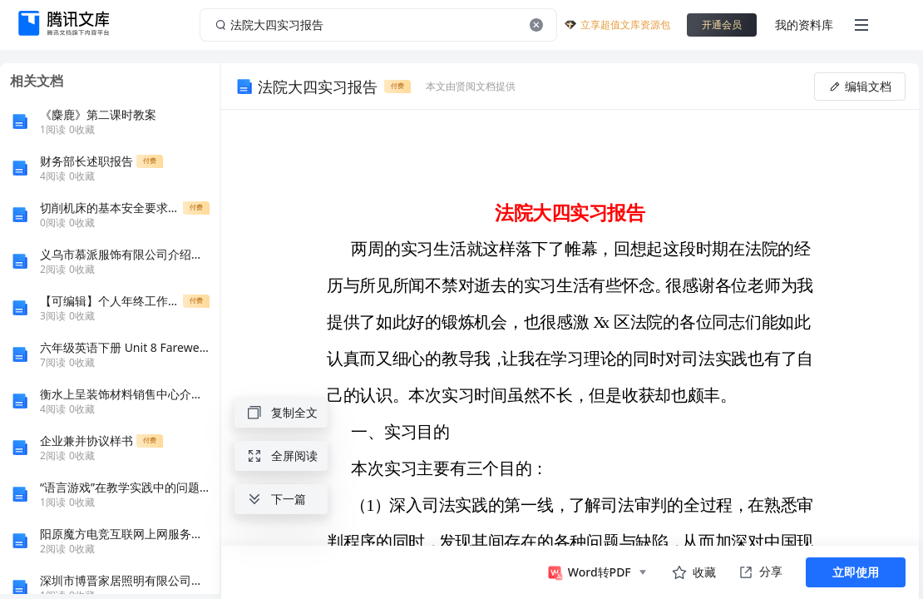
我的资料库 (804, 24)
